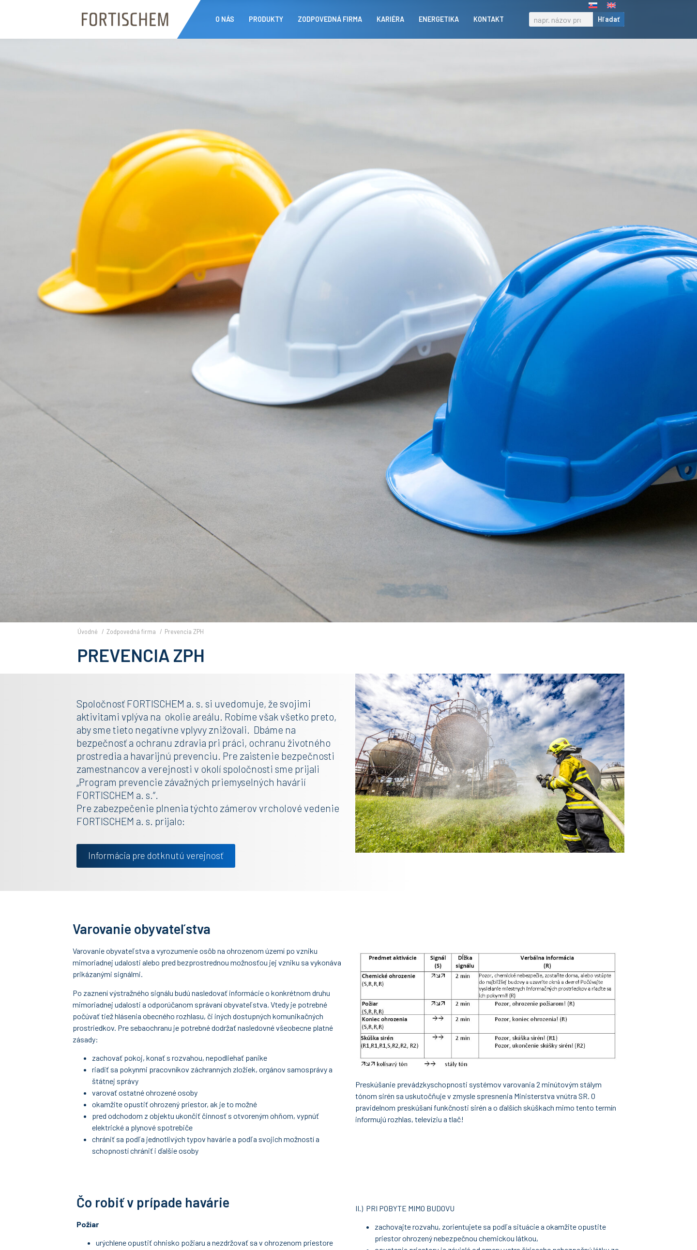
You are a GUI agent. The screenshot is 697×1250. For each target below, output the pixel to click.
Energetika (441, 19)
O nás (227, 19)
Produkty (268, 19)
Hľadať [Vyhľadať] (609, 19)
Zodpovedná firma (332, 19)
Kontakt (491, 19)
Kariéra (393, 19)
